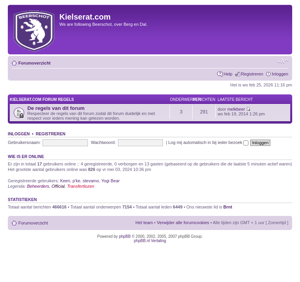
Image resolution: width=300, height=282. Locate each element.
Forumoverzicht (34, 63)
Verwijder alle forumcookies (183, 222)
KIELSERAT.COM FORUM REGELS (42, 99)
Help (227, 74)
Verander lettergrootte (282, 61)
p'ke (76, 180)
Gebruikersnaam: (24, 142)
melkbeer (236, 109)
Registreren (252, 74)
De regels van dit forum (56, 108)
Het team (144, 222)
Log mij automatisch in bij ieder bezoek (208, 142)
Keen (65, 180)
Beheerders (38, 186)
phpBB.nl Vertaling (150, 241)
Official (58, 186)
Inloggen (280, 74)
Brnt (227, 207)
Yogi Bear (110, 180)
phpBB (124, 236)
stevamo (91, 180)
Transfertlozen (81, 186)
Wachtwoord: (103, 142)
